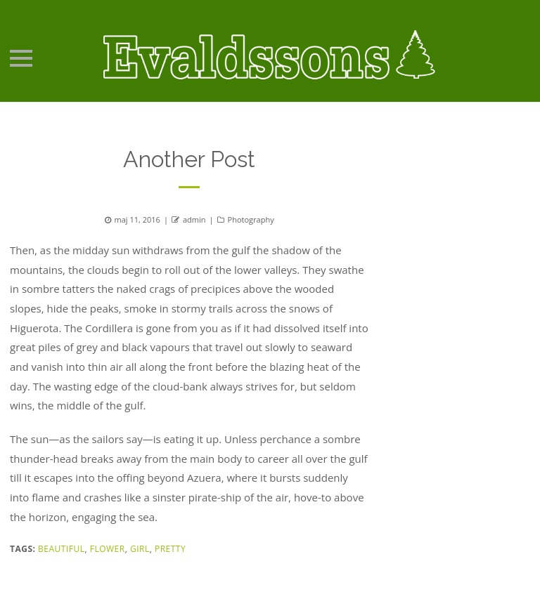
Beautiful (61, 549)
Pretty (170, 549)
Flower (107, 549)
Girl (140, 549)
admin (194, 219)
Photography (251, 219)
